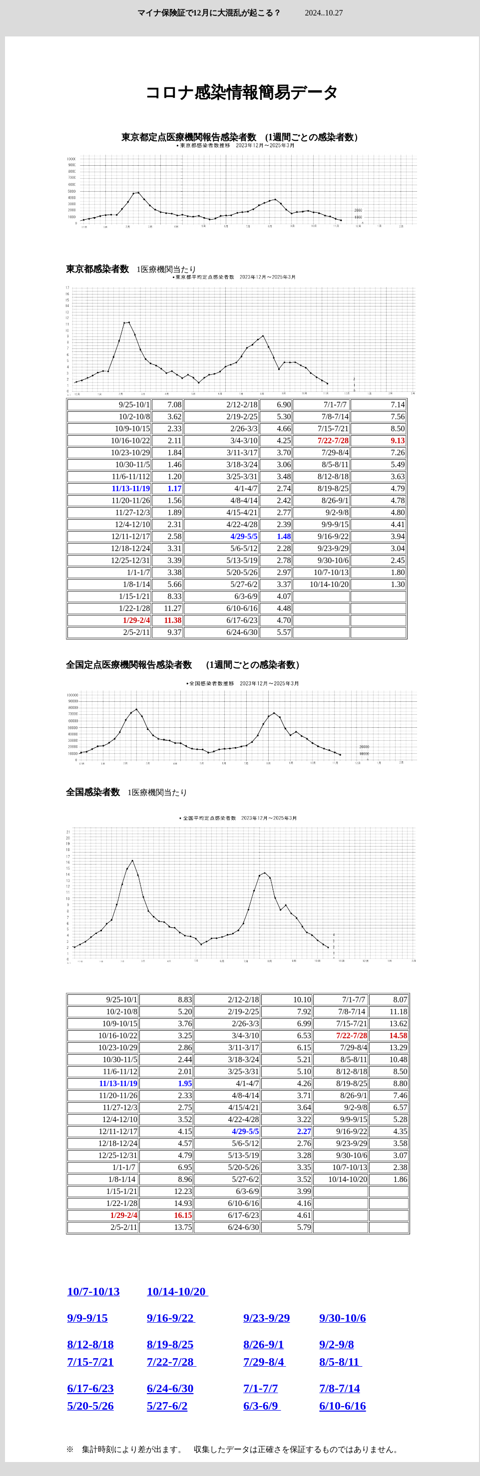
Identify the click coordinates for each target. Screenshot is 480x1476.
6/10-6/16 (342, 1405)
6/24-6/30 (170, 1388)
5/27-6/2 (167, 1405)
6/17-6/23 (90, 1388)
